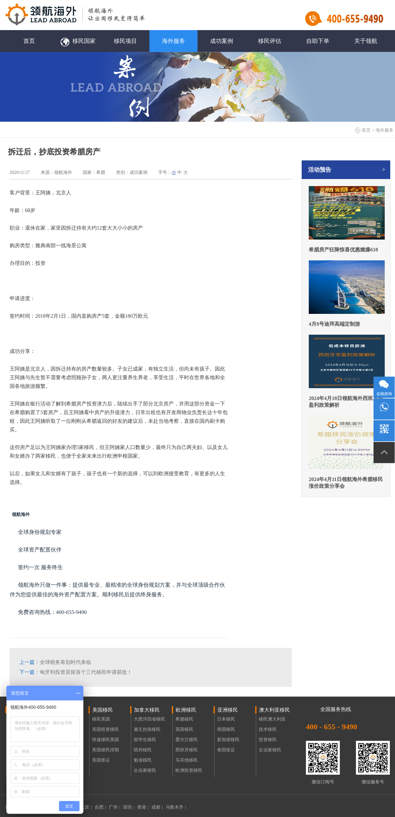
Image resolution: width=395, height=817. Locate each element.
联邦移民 (143, 750)
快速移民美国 (105, 739)
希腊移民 (184, 719)
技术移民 (268, 729)
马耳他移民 (186, 760)
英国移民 (184, 729)
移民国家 (77, 41)
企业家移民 (145, 770)
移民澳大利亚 (272, 719)
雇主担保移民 (147, 729)
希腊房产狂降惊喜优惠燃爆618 (343, 249)
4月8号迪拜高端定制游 (334, 324)
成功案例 (221, 41)
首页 (29, 41)
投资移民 (268, 739)
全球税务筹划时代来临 (55, 662)
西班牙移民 (186, 750)
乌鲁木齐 (175, 807)
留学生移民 (145, 739)
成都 (157, 807)
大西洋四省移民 (149, 719)
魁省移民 (143, 760)
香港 (143, 807)
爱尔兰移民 (186, 739)
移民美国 (101, 719)
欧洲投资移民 (188, 770)
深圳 (128, 807)
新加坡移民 (228, 739)
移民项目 (125, 41)
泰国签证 (226, 750)
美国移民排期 (105, 750)
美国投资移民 (105, 729)
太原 (86, 807)
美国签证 (101, 760)
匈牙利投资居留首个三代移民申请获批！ (75, 672)
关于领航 (365, 41)
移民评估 (269, 41)
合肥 (100, 807)
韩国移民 (226, 729)
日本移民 (226, 719)
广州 (114, 807)
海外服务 (173, 41)
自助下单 (317, 41)
